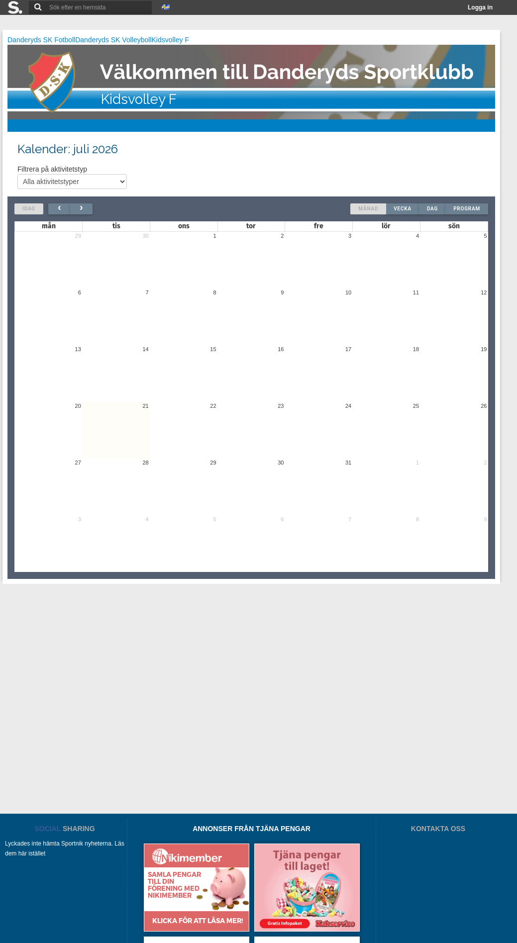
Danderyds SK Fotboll (41, 40)
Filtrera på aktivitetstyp (72, 177)
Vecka (403, 208)
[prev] (59, 208)
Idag (28, 208)
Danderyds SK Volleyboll (113, 40)
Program (466, 208)
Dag (432, 208)
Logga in (480, 7)
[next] (81, 208)
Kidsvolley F (170, 40)
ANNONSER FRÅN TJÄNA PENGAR (251, 829)
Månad (368, 208)
